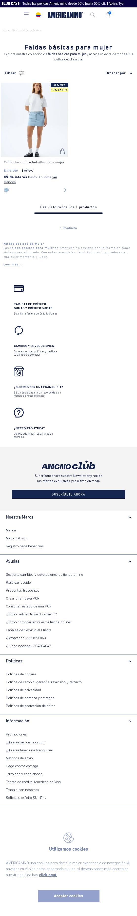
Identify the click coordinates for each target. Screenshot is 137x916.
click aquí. (48, 875)
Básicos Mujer (21, 30)
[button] (26, 15)
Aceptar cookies (68, 896)
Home (6, 30)
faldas (37, 30)
